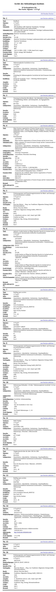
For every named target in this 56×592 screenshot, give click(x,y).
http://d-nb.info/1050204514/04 (22, 532)
